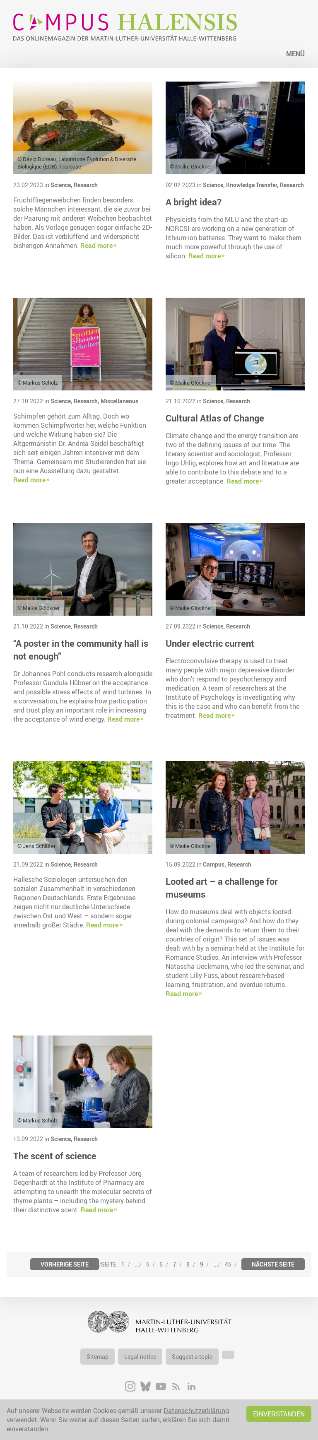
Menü (295, 53)
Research (86, 185)
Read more (96, 245)
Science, (62, 185)
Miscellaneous (119, 401)
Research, (87, 401)
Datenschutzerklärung (196, 1410)
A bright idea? (194, 201)
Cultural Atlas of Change (215, 418)
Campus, (215, 864)
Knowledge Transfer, (253, 185)
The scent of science (54, 1155)
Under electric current (210, 643)
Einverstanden (279, 1413)
